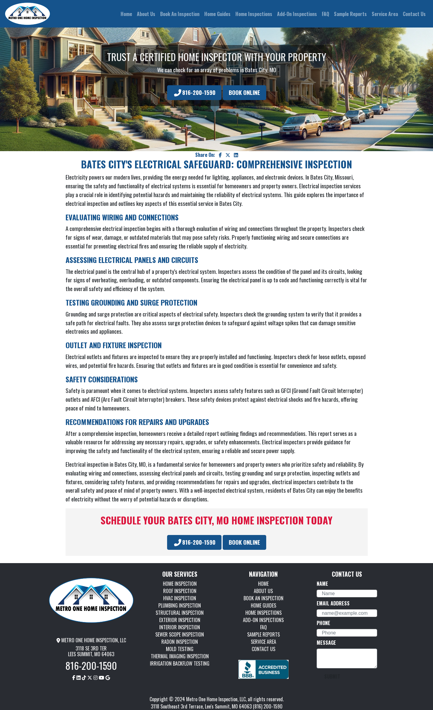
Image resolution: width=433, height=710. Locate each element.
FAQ (263, 627)
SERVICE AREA (263, 641)
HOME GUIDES (263, 605)
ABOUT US (263, 591)
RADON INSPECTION (179, 641)
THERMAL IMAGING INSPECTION (180, 656)
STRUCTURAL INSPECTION (180, 612)
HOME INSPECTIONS (263, 612)
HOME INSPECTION (180, 583)
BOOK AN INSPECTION (263, 598)
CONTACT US (263, 649)
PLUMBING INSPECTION (179, 605)
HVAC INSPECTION (179, 598)
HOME (263, 583)
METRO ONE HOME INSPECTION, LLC (91, 640)
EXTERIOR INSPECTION (179, 620)
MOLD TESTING (179, 649)
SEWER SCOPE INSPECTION (179, 634)
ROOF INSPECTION (179, 591)
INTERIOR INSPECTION (179, 627)
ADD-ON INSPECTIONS (263, 620)
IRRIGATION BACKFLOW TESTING (179, 663)
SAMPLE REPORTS (263, 634)
